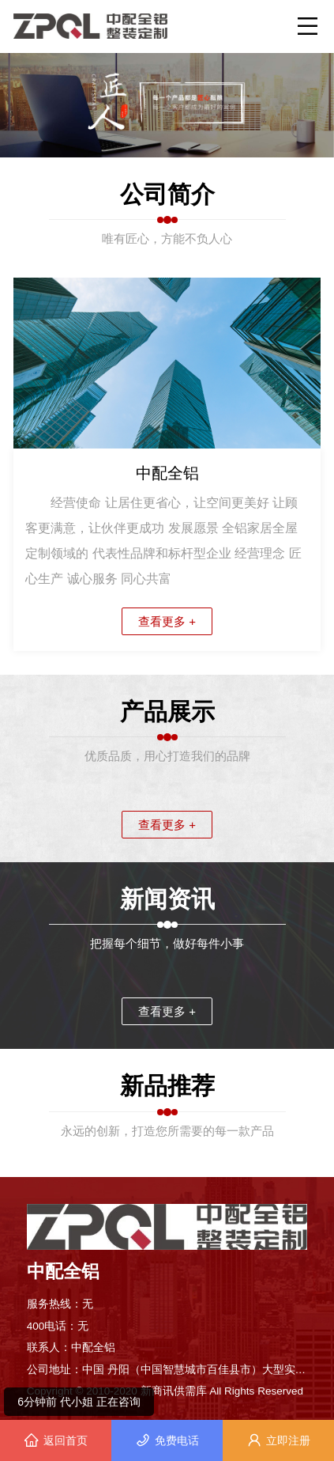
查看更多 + (167, 621)
